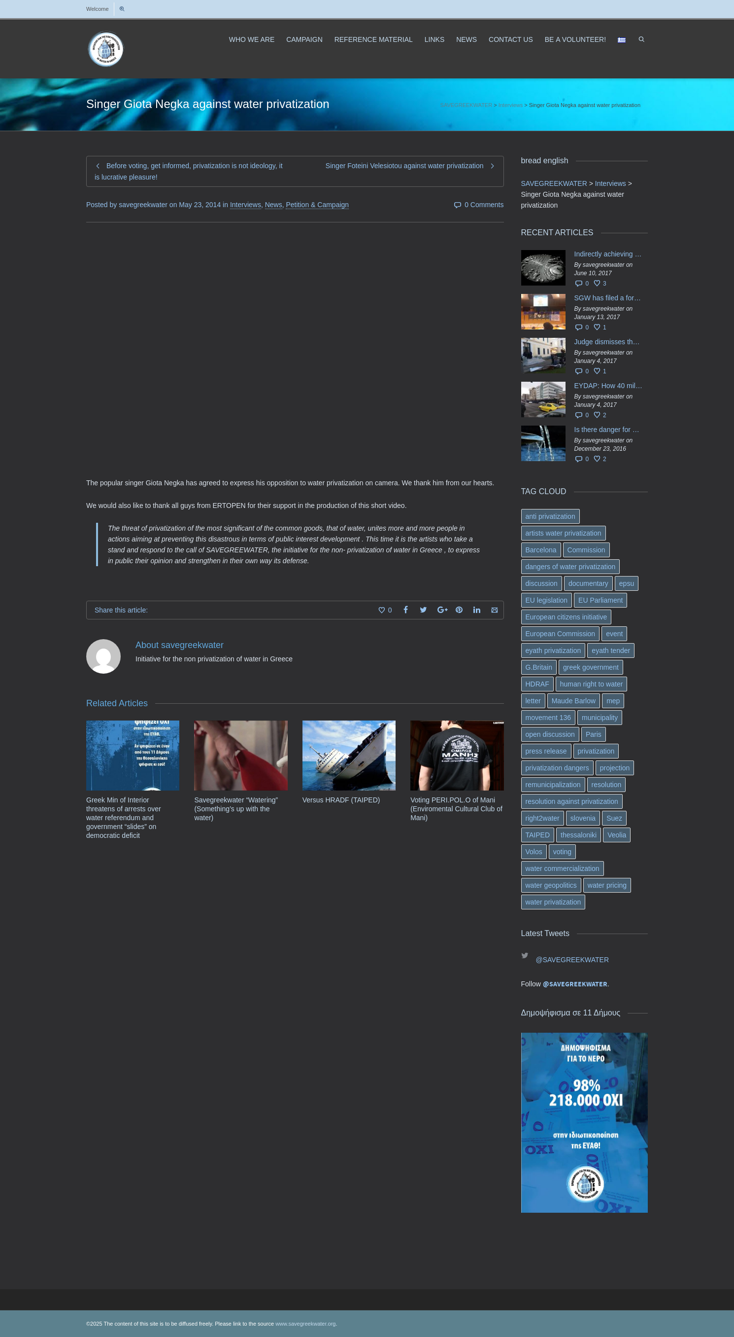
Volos (534, 852)
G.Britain (539, 667)
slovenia (583, 818)
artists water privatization (563, 533)
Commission (586, 550)
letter (533, 701)
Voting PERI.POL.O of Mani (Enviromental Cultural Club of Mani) (456, 809)
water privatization (553, 902)
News (273, 205)
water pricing (607, 885)
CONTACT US (511, 39)
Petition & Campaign (317, 205)
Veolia (616, 835)
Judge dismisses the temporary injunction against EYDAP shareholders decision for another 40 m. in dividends (608, 342)
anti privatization (550, 516)
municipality (600, 718)
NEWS (466, 39)
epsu (626, 583)
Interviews (245, 205)
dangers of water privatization (571, 567)
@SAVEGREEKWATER (572, 960)
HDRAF (537, 684)
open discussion (550, 734)
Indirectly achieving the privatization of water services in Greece (608, 254)
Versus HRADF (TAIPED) (341, 800)
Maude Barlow (574, 701)
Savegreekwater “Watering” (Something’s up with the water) (236, 809)
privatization (596, 751)
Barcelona (541, 550)
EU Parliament (600, 600)
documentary (588, 583)
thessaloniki (579, 835)
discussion (542, 583)
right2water (543, 818)
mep (613, 701)
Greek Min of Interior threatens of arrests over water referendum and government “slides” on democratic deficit (123, 817)
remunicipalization (553, 785)
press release (546, 751)
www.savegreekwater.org (305, 1324)
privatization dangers (557, 768)
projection (615, 768)
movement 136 (548, 718)
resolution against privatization (572, 801)
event (614, 634)
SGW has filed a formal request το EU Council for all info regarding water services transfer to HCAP (608, 298)
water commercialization (563, 868)
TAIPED (538, 835)
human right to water (591, 684)
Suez (614, 818)
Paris (593, 734)
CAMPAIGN (304, 39)
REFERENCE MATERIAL (373, 39)
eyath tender (611, 650)
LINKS (434, 39)
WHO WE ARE (252, 39)
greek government (591, 667)
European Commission (561, 634)
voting (562, 852)
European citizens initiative (566, 617)
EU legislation (547, 600)
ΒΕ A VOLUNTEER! (575, 39)
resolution (607, 785)
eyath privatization (553, 650)
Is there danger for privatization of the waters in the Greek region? (608, 430)
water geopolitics (551, 885)
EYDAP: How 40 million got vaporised (608, 386)
